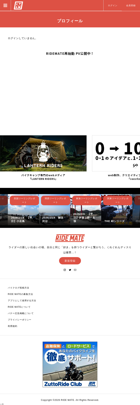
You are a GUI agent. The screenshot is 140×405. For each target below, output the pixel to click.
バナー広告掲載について (21, 313)
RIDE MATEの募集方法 (20, 294)
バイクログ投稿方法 (18, 287)
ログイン (112, 5)
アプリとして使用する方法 (22, 300)
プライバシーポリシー (20, 319)
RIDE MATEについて (19, 306)
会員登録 (131, 5)
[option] (23, 209)
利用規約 (12, 325)
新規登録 (70, 260)
